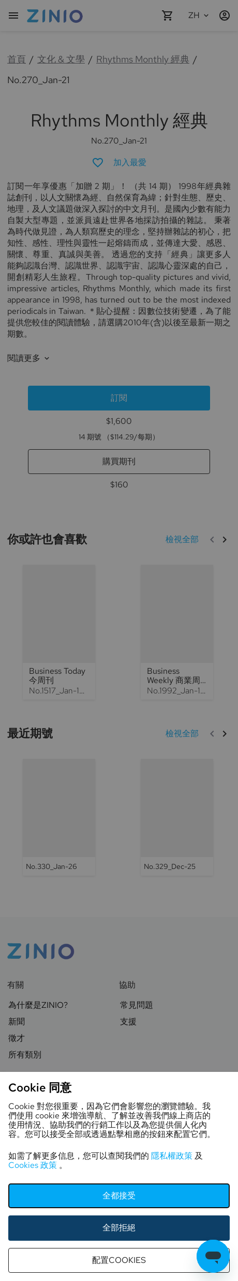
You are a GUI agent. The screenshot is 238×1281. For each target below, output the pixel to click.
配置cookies (119, 1260)
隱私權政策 (173, 1155)
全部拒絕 (119, 1227)
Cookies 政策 (33, 1165)
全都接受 (119, 1195)
